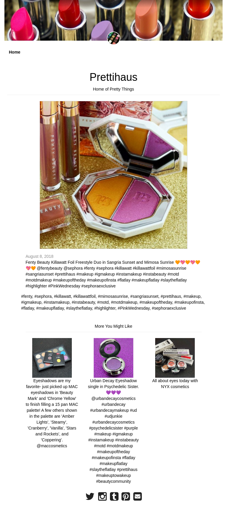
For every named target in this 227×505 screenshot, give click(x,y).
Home (14, 52)
